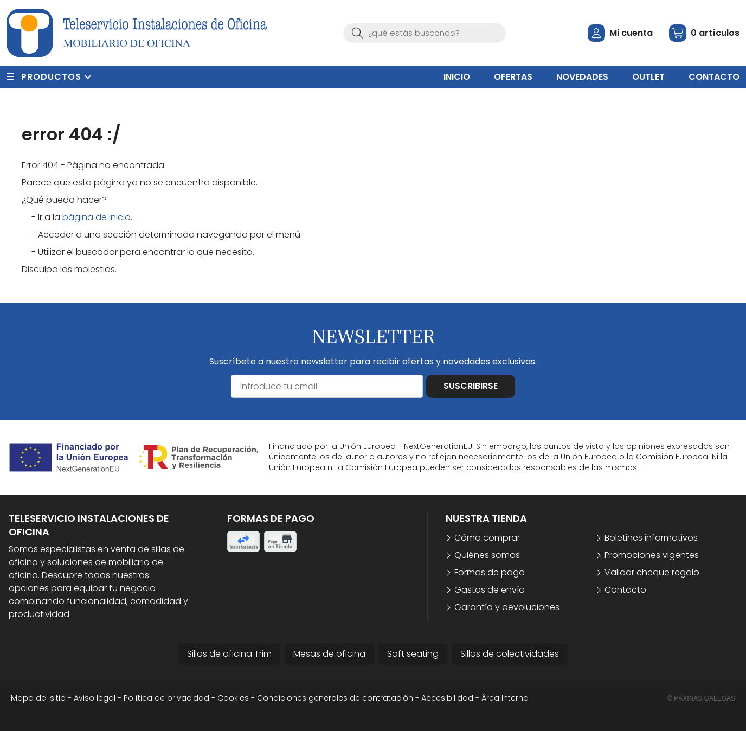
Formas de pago (489, 572)
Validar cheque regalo (651, 572)
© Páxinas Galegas (701, 698)
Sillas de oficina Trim (229, 653)
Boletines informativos (651, 537)
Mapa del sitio (38, 697)
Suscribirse (470, 386)
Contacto (625, 589)
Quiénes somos (487, 555)
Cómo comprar (487, 537)
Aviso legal (94, 697)
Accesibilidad (447, 697)
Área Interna (505, 697)
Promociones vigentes (651, 555)
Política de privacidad (166, 697)
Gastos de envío (489, 589)
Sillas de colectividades (509, 653)
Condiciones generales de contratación (335, 697)
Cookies (233, 697)
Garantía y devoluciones (507, 607)
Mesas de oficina (329, 653)
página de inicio (96, 217)
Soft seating (413, 653)
